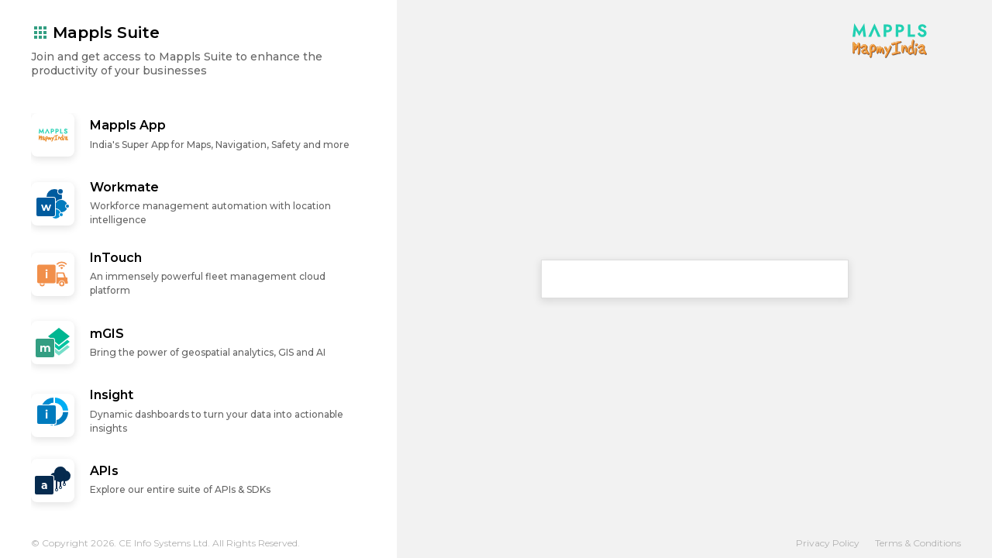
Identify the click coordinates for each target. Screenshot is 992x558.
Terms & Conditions (918, 543)
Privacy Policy (827, 543)
